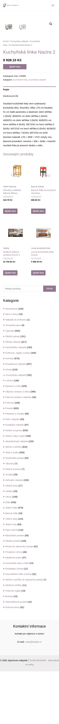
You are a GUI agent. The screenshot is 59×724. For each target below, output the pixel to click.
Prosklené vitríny (13, 604)
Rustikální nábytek (14, 477)
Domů (6, 94)
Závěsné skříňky (13, 638)
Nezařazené (11, 361)
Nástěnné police (13, 610)
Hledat (49, 341)
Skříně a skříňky (13, 499)
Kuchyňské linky (20, 132)
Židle (7, 555)
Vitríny (8, 549)
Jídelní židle (11, 560)
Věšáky (9, 544)
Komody (9, 411)
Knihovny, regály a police (17, 405)
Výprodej (9, 383)
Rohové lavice (12, 660)
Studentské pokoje (14, 510)
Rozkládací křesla (14, 621)
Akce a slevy (11, 367)
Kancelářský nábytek (15, 400)
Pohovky (9, 455)
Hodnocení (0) (10, 148)
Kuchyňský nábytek (16, 428)
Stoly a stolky (12, 505)
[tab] (29, 142)
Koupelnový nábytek (15, 416)
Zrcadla (9, 527)
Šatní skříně (11, 582)
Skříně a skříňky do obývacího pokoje (24, 632)
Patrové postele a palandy (18, 450)
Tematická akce (13, 378)
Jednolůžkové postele (16, 654)
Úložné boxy (11, 538)
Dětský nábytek (13, 394)
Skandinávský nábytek (16, 494)
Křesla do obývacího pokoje (19, 599)
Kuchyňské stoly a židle (17, 616)
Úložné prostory (13, 522)
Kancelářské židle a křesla (18, 627)
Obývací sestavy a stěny (17, 444)
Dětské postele (12, 593)
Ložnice (9, 433)
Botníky (9, 649)
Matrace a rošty (13, 438)
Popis (6, 142)
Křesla (8, 422)
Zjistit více (14, 119)
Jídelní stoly (11, 571)
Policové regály (13, 643)
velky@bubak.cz (33, 694)
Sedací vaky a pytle (15, 488)
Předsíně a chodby (14, 466)
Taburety (9, 516)
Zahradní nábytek (14, 532)
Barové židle (11, 566)
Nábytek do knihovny (15, 372)
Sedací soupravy (13, 483)
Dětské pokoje (12, 389)
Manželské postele (14, 588)
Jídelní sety (11, 577)
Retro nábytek (12, 472)
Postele (9, 461)
